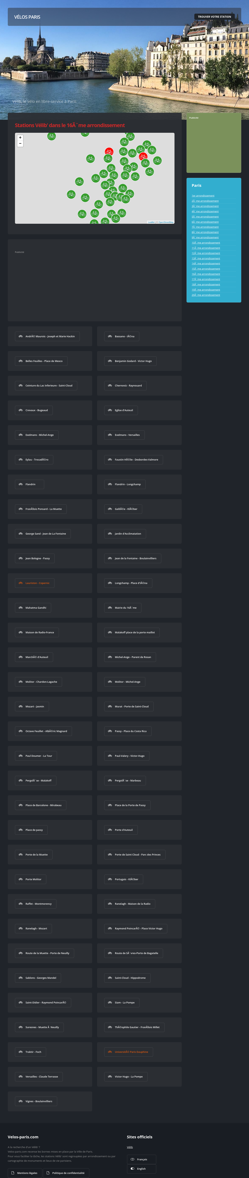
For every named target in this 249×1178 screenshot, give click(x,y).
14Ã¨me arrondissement (206, 263)
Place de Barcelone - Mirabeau (43, 805)
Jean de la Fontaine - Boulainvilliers (135, 558)
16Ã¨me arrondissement (206, 274)
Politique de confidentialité (68, 1173)
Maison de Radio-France (39, 632)
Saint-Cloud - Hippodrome (130, 978)
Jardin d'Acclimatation (128, 533)
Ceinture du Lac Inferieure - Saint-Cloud (48, 385)
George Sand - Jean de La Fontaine (45, 533)
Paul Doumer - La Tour (38, 756)
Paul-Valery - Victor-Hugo (130, 756)
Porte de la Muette (36, 854)
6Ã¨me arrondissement (205, 222)
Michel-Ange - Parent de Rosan (133, 657)
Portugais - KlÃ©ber (126, 879)
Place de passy (34, 830)
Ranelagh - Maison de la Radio (132, 903)
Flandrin (30, 484)
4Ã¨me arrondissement (205, 211)
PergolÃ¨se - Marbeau (128, 780)
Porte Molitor (33, 879)
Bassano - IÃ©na (124, 336)
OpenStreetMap (166, 222)
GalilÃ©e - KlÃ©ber (126, 509)
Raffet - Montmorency (38, 903)
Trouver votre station (214, 16)
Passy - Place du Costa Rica (130, 731)
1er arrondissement (203, 195)
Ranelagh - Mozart (36, 928)
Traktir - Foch (33, 1052)
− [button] (20, 144)
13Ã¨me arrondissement (206, 258)
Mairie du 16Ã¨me (126, 607)
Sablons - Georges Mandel (40, 978)
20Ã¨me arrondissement (206, 295)
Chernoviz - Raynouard (128, 385)
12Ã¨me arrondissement (206, 253)
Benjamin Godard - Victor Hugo (133, 361)
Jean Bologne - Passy (37, 558)
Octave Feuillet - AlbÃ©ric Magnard (46, 731)
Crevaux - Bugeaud (36, 410)
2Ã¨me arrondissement (205, 201)
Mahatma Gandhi (35, 607)
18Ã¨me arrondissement (206, 284)
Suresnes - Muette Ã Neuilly (42, 1027)
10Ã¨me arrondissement (206, 242)
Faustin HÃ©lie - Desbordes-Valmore (136, 459)
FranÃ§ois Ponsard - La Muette (43, 509)
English (141, 1168)
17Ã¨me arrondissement (206, 279)
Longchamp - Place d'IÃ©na (131, 583)
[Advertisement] (91, 283)
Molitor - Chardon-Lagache (41, 681)
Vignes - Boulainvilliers (38, 1101)
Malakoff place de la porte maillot (135, 632)
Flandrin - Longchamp (128, 484)
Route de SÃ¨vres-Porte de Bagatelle (136, 953)
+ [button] (20, 138)
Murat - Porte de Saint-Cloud (132, 706)
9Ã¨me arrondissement (205, 237)
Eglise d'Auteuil (124, 410)
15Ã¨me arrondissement (206, 268)
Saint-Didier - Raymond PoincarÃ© (45, 1002)
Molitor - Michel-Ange (127, 681)
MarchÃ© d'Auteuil (36, 657)
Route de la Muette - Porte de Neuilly (47, 953)
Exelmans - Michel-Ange (39, 435)
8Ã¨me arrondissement (205, 232)
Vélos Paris (27, 17)
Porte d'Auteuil (124, 830)
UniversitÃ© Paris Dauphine (131, 1052)
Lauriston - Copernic (37, 583)
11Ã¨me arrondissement (206, 248)
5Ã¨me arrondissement (205, 216)
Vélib (130, 1147)
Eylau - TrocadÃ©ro (36, 459)
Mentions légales (27, 1173)
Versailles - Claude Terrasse (41, 1076)
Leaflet (151, 222)
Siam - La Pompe (125, 1002)
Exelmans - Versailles (127, 435)
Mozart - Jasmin (34, 706)
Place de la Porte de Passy (130, 805)
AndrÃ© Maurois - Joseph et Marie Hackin (50, 336)
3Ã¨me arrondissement (205, 206)
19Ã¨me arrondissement (206, 289)
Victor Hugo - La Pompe (129, 1076)
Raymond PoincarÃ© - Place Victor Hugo (138, 928)
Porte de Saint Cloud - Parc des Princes (137, 854)
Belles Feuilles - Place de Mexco (43, 361)
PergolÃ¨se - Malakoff (38, 780)
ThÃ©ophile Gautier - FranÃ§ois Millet (137, 1027)
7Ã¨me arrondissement (205, 227)
